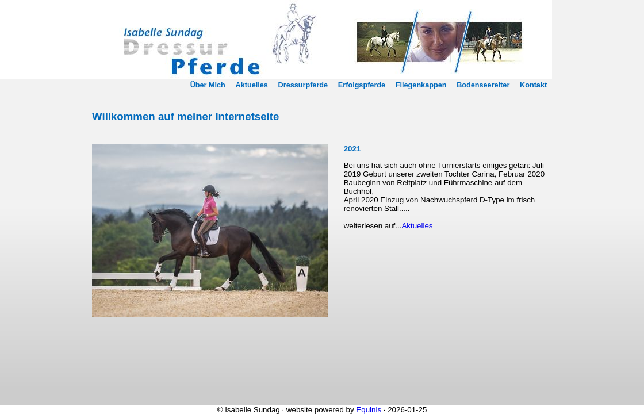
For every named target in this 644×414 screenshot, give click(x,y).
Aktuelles (252, 85)
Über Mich (207, 85)
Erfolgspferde (361, 85)
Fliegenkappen (421, 85)
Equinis (368, 409)
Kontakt (533, 85)
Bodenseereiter (483, 85)
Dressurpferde (303, 85)
